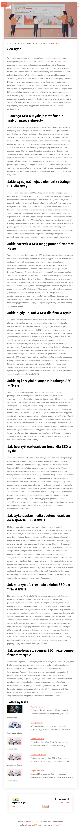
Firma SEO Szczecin (38, 754)
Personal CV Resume (34, 825)
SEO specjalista (37, 722)
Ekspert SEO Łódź (38, 770)
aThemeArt (57, 825)
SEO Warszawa (37, 706)
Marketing (56, 43)
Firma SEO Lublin (37, 738)
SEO (52, 61)
